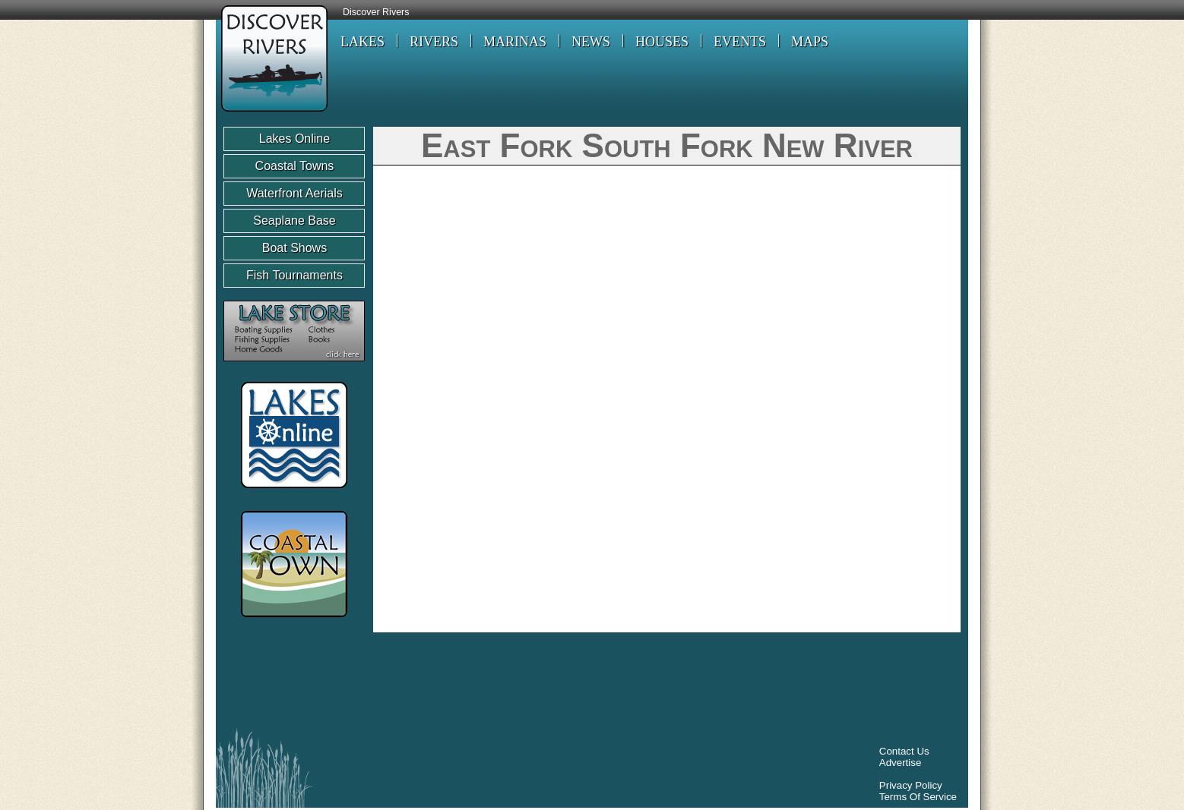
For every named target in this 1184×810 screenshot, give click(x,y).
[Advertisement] (500, 684)
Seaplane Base (294, 220)
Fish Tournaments (294, 275)
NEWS (590, 41)
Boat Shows (294, 247)
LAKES (362, 41)
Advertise (900, 762)
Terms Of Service (918, 796)
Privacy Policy (910, 785)
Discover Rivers (376, 12)
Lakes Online (294, 138)
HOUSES (662, 41)
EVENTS (740, 41)
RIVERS (434, 41)
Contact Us (904, 751)
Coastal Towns (294, 165)
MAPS (809, 41)
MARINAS (514, 41)
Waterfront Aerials (294, 193)
